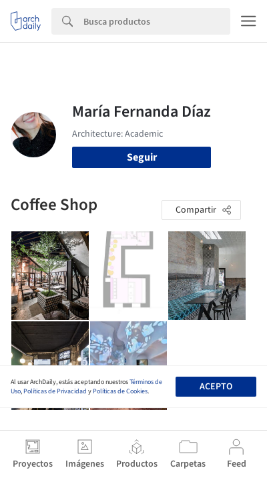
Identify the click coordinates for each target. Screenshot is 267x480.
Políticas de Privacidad (55, 391)
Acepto (216, 386)
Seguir (142, 157)
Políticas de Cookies (120, 391)
